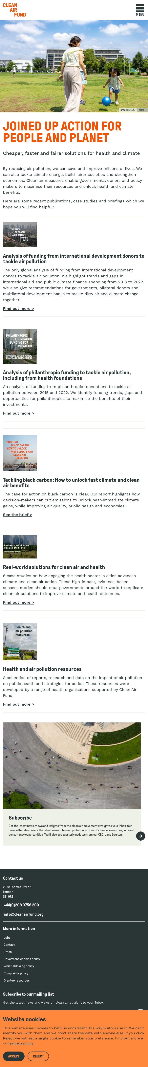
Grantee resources (17, 980)
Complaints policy (16, 973)
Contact (9, 945)
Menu (140, 10)
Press (8, 952)
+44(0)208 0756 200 (21, 905)
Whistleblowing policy (19, 966)
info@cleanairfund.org (24, 914)
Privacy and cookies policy (22, 959)
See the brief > (17, 514)
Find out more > (18, 308)
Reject (38, 1056)
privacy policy (21, 1043)
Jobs (7, 938)
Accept (13, 1056)
